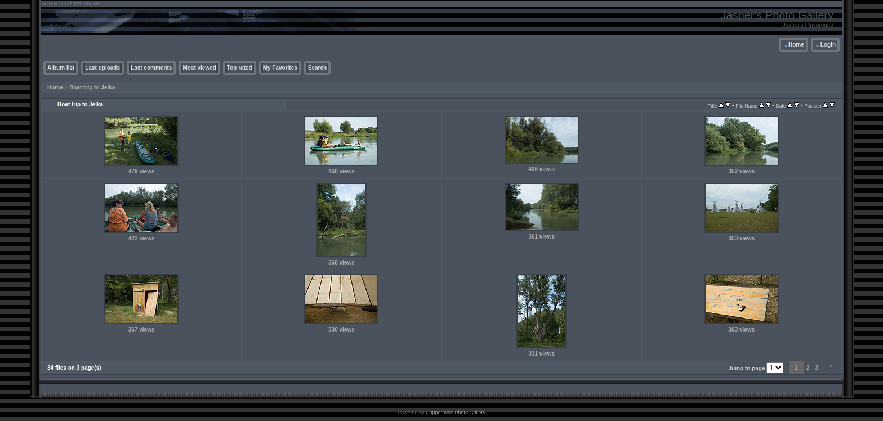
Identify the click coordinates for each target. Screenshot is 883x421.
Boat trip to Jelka (92, 87)
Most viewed (199, 68)
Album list (60, 68)
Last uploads (102, 68)
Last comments (151, 68)
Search (317, 68)
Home (796, 45)
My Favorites (280, 68)
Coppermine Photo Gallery (455, 412)
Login (828, 45)
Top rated (239, 68)
